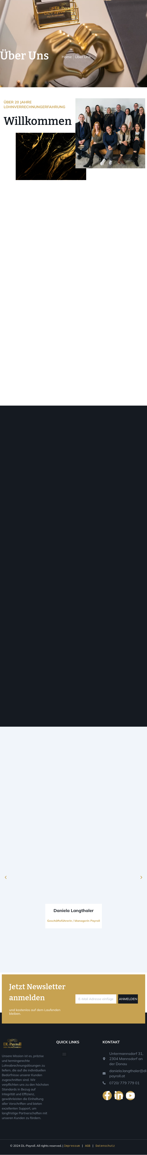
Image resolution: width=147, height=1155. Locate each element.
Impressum (73, 1146)
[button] (6, 878)
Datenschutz (105, 1146)
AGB (88, 1146)
